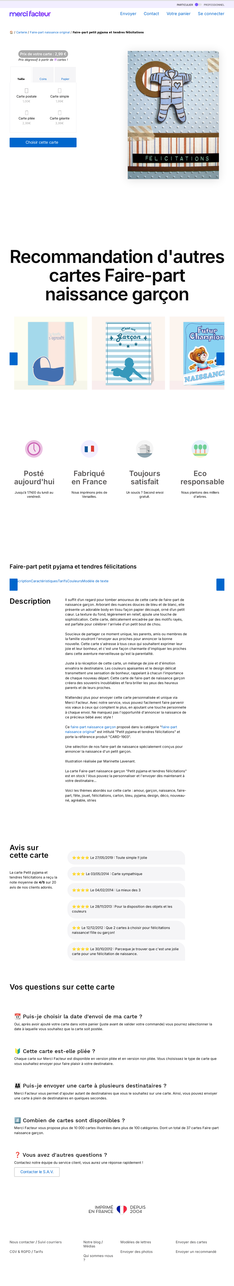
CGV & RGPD (20, 1251)
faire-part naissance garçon (93, 727)
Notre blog (92, 1242)
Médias (89, 1246)
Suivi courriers (50, 1242)
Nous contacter (22, 1242)
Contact (151, 13)
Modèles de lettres (135, 1242)
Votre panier (179, 13)
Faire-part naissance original (50, 32)
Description (21, 581)
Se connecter (211, 13)
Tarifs (62, 581)
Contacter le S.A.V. (36, 1172)
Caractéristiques (44, 581)
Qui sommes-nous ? (98, 1258)
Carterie (21, 32)
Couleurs (74, 581)
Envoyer (128, 13)
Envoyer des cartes (191, 1242)
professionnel (209, 4)
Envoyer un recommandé (196, 1251)
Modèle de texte (95, 581)
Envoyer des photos (136, 1251)
